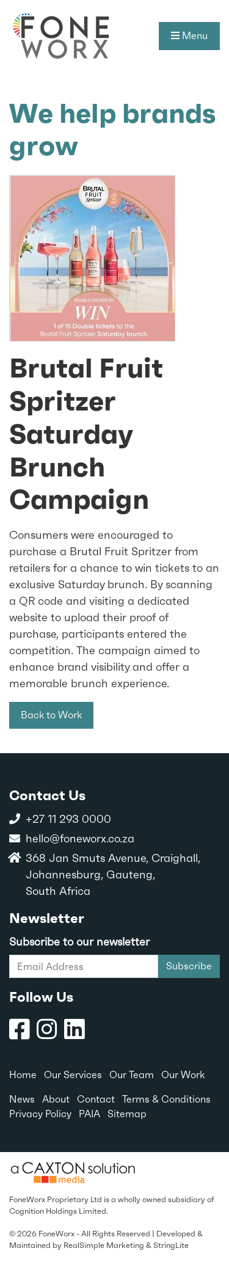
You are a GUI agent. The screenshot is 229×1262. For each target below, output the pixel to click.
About (56, 1099)
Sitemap (127, 1114)
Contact (96, 1099)
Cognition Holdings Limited (57, 1211)
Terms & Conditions (166, 1099)
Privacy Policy (40, 1114)
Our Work (183, 1075)
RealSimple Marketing (104, 1245)
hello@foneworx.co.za (80, 838)
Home (23, 1075)
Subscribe (189, 966)
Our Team (131, 1075)
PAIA (89, 1114)
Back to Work (51, 715)
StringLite (171, 1245)
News (22, 1099)
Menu (189, 36)
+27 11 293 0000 (68, 818)
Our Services (73, 1075)
